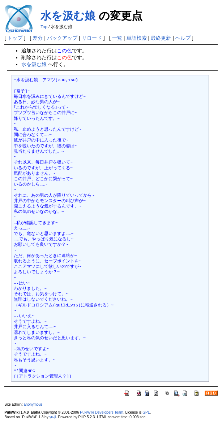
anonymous (33, 404)
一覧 (117, 38)
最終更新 (161, 38)
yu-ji (53, 417)
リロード (92, 38)
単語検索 (137, 38)
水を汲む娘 (67, 16)
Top (43, 27)
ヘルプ (183, 38)
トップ (14, 38)
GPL (146, 412)
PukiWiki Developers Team (101, 412)
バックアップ (62, 38)
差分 (38, 38)
